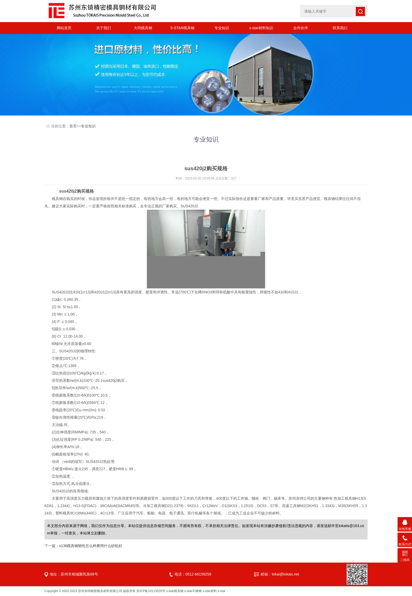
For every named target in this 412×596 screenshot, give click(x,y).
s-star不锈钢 (193, 591)
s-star (221, 591)
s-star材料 (210, 591)
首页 (73, 126)
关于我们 (103, 28)
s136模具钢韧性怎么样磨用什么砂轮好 (90, 546)
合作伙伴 (300, 28)
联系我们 (340, 28)
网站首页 (64, 28)
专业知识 (221, 28)
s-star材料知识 (261, 28)
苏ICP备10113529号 (150, 591)
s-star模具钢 (174, 591)
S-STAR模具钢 (182, 28)
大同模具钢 (143, 28)
